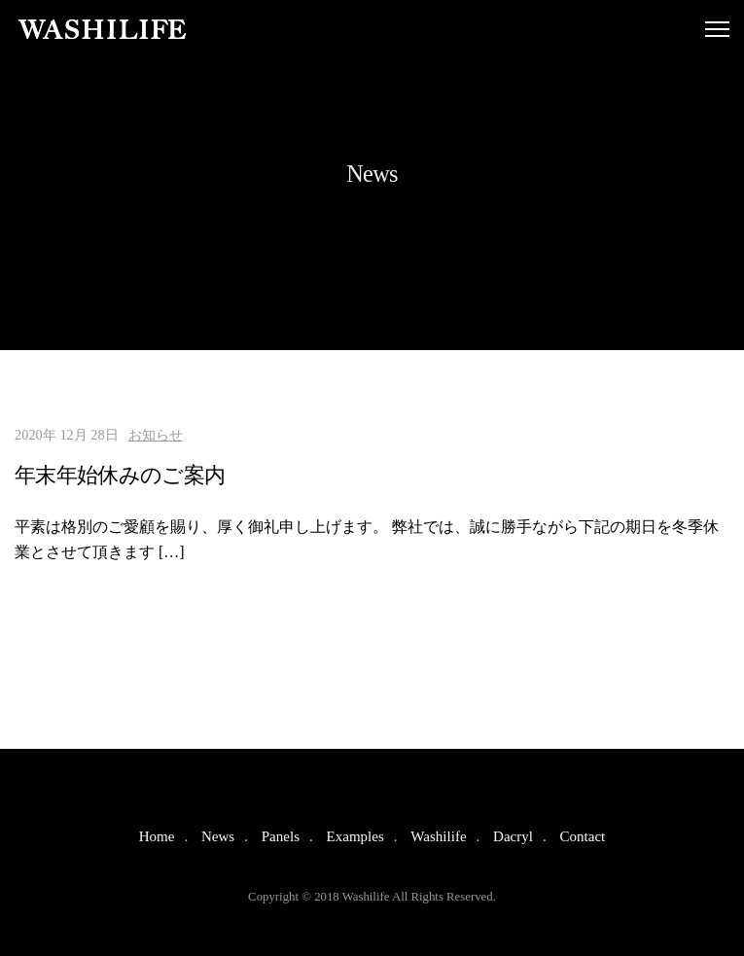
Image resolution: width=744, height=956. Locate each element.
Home (157, 836)
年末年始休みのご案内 (120, 475)
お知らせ (155, 435)
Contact (583, 836)
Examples (355, 836)
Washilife (438, 836)
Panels (281, 836)
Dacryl (513, 836)
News (217, 836)
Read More (67, 608)
